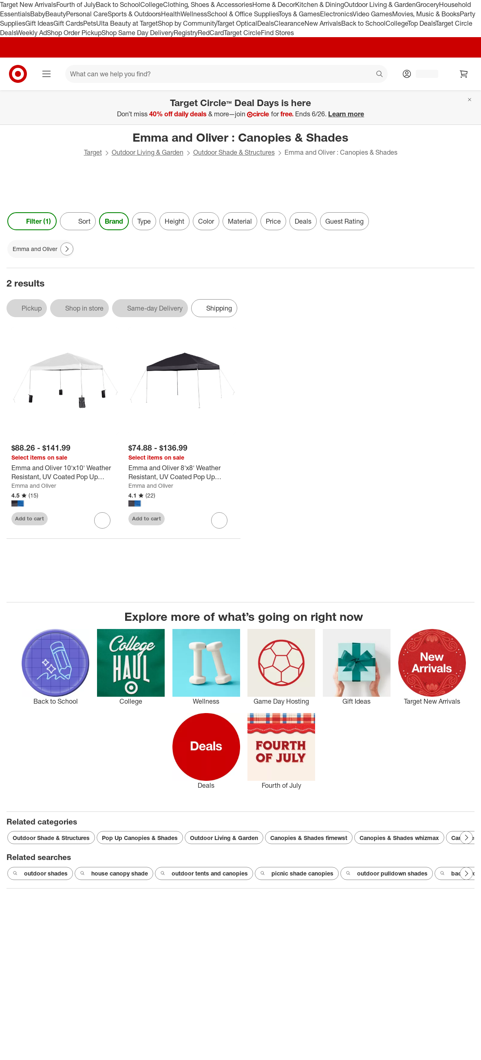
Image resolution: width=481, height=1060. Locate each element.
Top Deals (421, 23)
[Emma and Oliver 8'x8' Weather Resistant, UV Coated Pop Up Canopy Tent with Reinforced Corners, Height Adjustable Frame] (182, 472)
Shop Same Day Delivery (137, 33)
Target (93, 152)
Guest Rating (344, 221)
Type (144, 221)
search (380, 75)
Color (206, 221)
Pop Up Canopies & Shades (140, 837)
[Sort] (78, 221)
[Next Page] (66, 249)
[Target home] (18, 74)
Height (174, 221)
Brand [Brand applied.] (114, 221)
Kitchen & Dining (319, 4)
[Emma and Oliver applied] (40, 249)
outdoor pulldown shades (387, 873)
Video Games (372, 14)
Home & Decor (273, 4)
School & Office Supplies (242, 14)
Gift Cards (68, 23)
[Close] (469, 99)
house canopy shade (114, 873)
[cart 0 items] (464, 74)
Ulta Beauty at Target (127, 23)
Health (171, 14)
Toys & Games (299, 14)
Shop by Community (187, 23)
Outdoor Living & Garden (380, 4)
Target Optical (236, 23)
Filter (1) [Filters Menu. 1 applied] (32, 221)
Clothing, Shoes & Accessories (207, 4)
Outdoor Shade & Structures (234, 152)
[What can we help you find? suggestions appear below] (226, 74)
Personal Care (87, 14)
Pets (89, 23)
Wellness (194, 14)
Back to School (118, 4)
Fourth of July (76, 4)
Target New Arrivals (28, 4)
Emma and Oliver (33, 485)
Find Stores (277, 33)
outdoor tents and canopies (204, 873)
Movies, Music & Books (426, 14)
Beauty (55, 14)
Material (240, 221)
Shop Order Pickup (74, 33)
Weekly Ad (31, 33)
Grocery (427, 4)
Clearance (289, 23)
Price (273, 221)
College (151, 4)
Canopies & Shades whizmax (399, 837)
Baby (37, 14)
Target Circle (242, 33)
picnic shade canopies (296, 873)
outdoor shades (40, 873)
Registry (186, 33)
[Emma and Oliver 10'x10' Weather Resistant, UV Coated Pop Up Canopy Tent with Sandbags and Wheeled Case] (65, 472)
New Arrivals (322, 23)
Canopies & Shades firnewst (308, 837)
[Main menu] (46, 74)
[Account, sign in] (422, 74)
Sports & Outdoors (134, 14)
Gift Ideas (39, 23)
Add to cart (29, 518)
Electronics (336, 14)
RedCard (211, 33)
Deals (265, 23)
